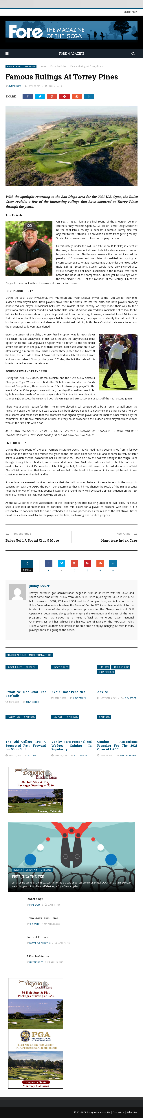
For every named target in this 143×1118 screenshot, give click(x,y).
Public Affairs (14, 717)
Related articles (16, 655)
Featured (17, 870)
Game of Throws (37, 937)
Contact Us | (120, 1112)
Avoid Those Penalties (68, 692)
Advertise (132, 1112)
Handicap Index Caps (119, 540)
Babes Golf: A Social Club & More (32, 540)
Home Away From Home (42, 918)
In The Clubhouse (121, 667)
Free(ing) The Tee (28, 876)
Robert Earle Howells (40, 943)
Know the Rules (14, 66)
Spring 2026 (46, 870)
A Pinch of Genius (38, 956)
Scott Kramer (80, 755)
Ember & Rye (35, 899)
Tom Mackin (34, 924)
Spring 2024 (31, 667)
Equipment (58, 717)
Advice (102, 692)
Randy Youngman (128, 755)
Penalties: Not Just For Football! (26, 694)
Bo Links (32, 755)
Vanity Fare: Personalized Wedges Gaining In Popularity (71, 745)
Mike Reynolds (36, 962)
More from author (40, 655)
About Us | (106, 1112)
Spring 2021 (30, 66)
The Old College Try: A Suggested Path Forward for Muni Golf (26, 745)
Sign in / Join (131, 11)
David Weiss (35, 905)
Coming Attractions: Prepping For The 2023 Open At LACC (117, 745)
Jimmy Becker (14, 86)
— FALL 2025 (104, 667)
